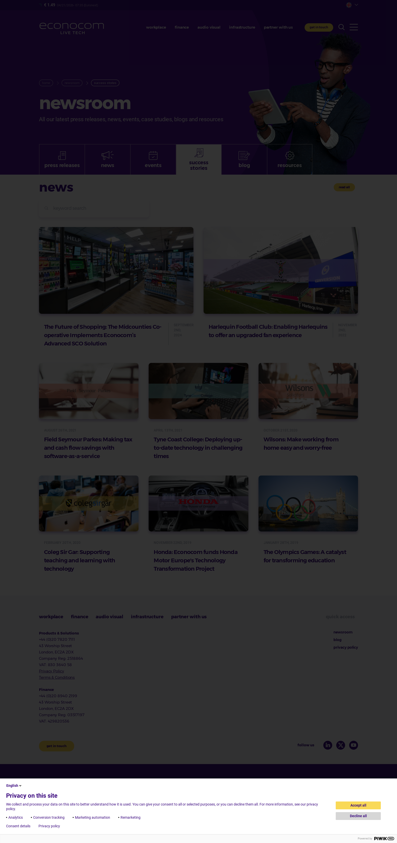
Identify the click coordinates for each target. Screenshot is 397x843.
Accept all (358, 805)
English (14, 786)
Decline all (358, 816)
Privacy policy (49, 826)
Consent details (18, 826)
